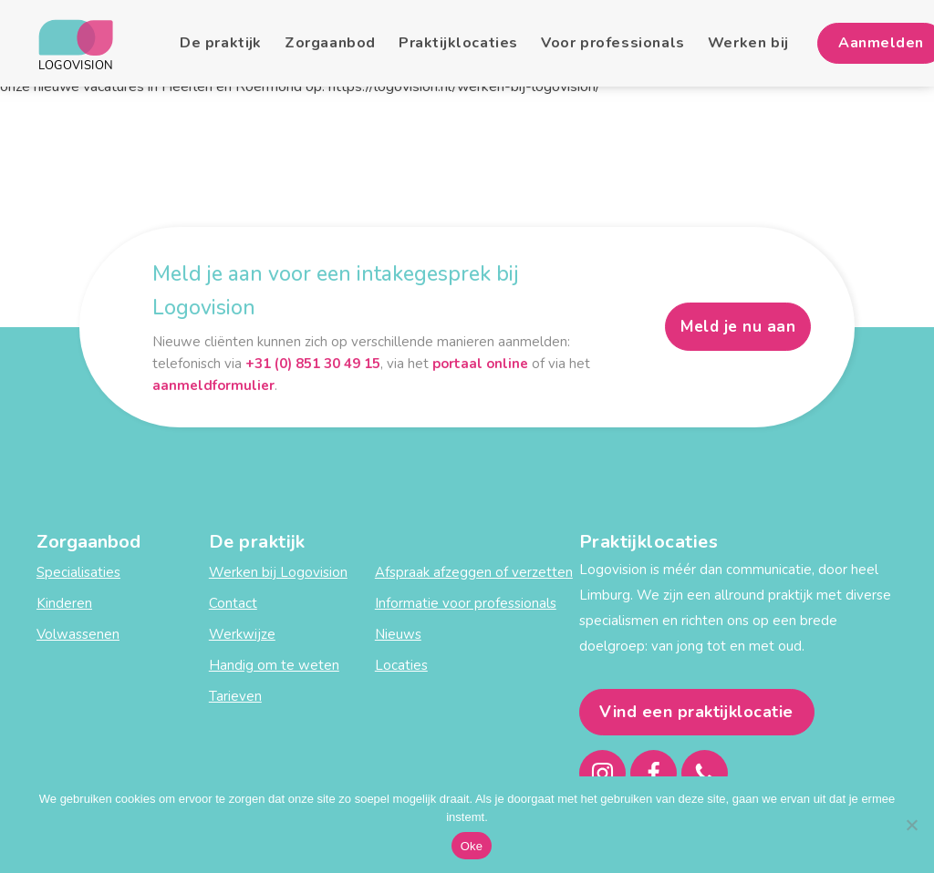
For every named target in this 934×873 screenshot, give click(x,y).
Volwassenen (77, 634)
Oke (472, 846)
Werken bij (748, 43)
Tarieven (235, 696)
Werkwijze (242, 634)
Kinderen (64, 603)
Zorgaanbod (330, 43)
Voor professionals (613, 43)
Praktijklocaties (458, 43)
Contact (233, 603)
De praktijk (221, 43)
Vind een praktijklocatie (696, 712)
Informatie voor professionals (465, 603)
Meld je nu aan (737, 326)
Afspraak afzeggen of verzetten (474, 572)
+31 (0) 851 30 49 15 (312, 363)
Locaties (401, 665)
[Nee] (911, 825)
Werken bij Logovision (278, 572)
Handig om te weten (274, 665)
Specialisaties (78, 572)
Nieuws (398, 634)
